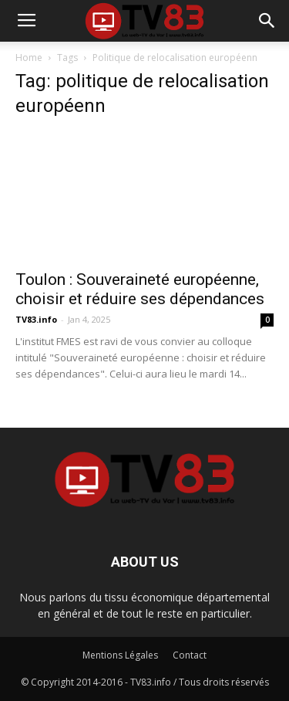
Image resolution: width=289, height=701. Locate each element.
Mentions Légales (120, 655)
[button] (267, 21)
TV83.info (36, 319)
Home (28, 57)
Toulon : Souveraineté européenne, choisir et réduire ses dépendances (139, 289)
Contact (190, 655)
